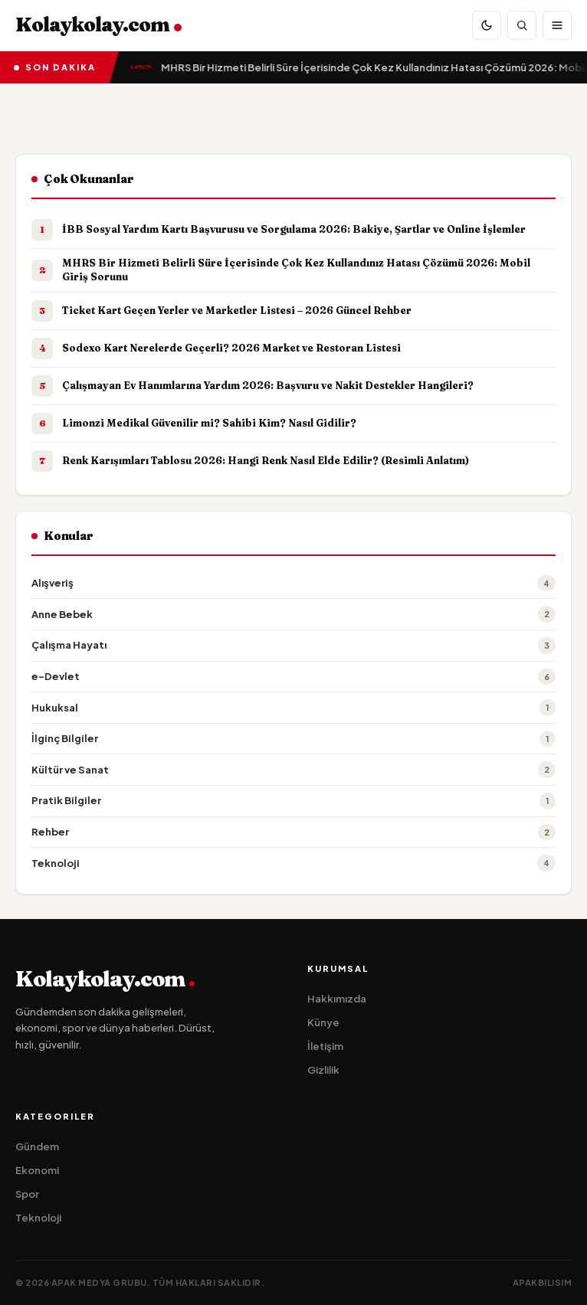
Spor (27, 1194)
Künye (323, 1022)
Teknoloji (38, 1218)
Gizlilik (323, 1070)
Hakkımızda (336, 999)
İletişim (325, 1046)
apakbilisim (542, 1282)
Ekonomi (37, 1170)
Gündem (37, 1146)
